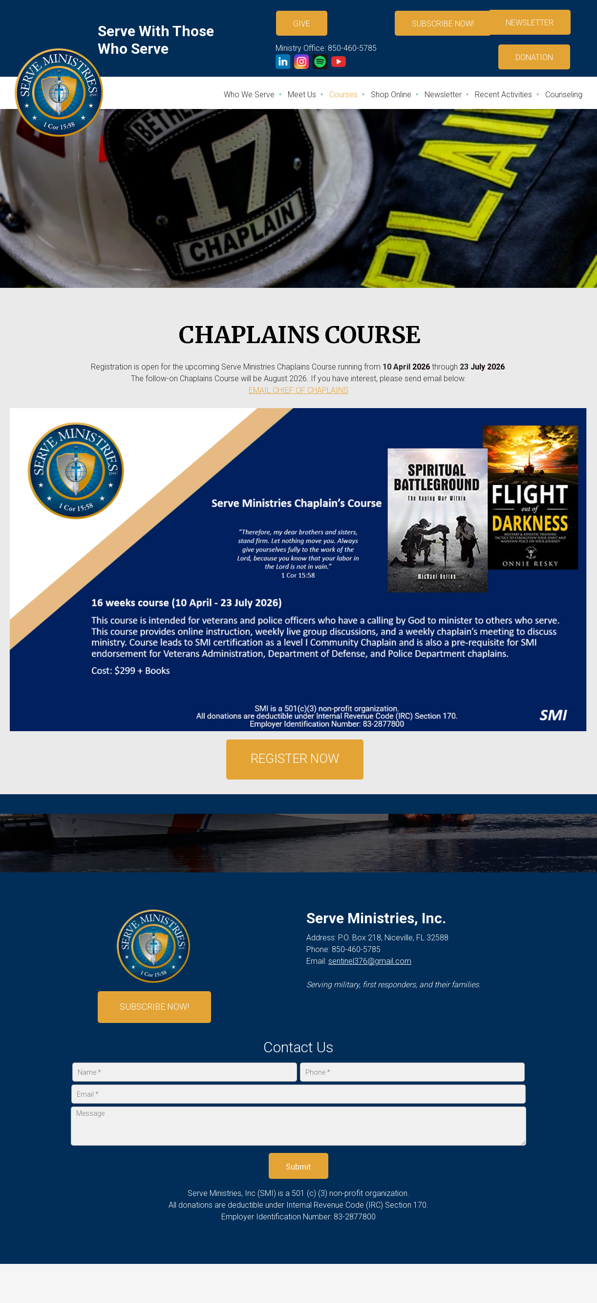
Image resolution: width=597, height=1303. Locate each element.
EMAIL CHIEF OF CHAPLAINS (298, 390)
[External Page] (537, 56)
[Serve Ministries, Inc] (59, 92)
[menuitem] (249, 94)
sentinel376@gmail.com (369, 961)
